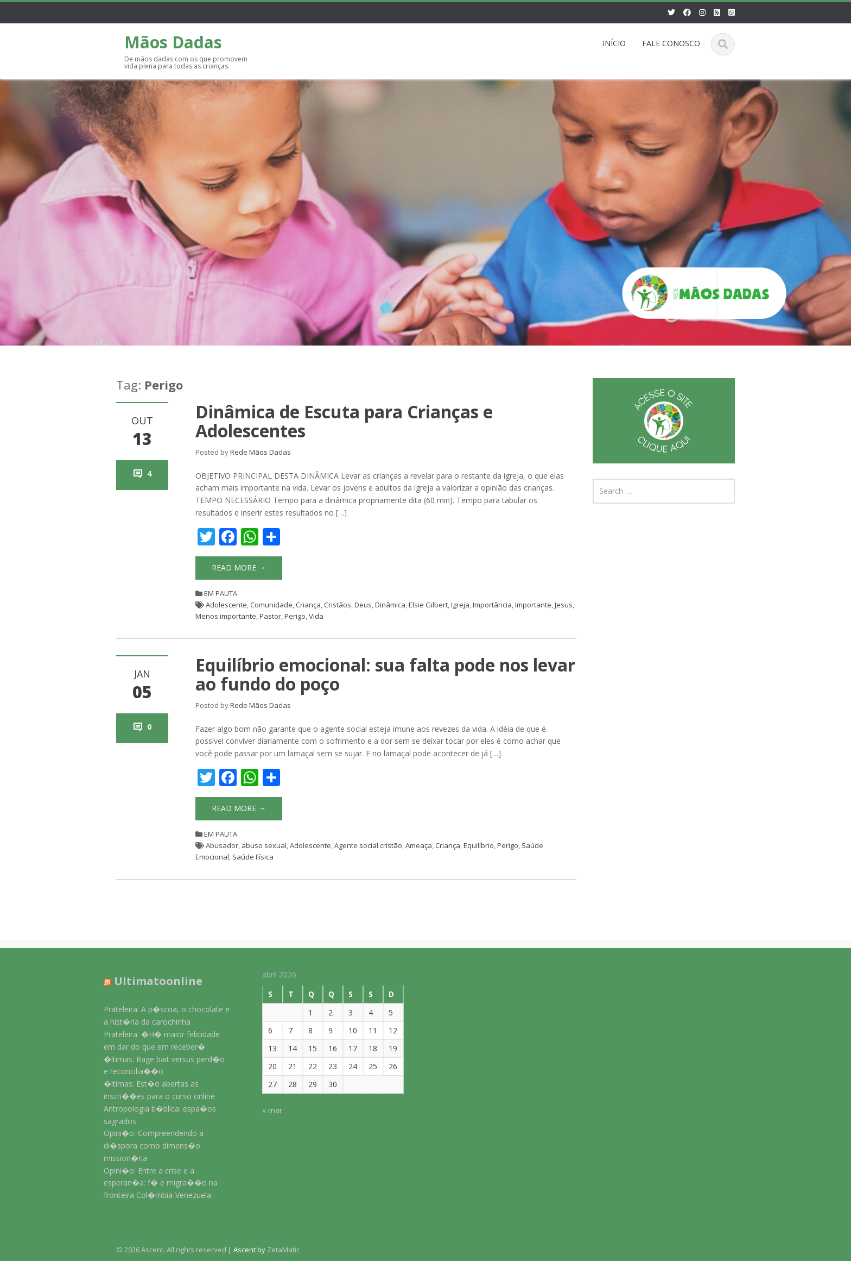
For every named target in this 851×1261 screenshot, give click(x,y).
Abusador (222, 845)
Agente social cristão (368, 845)
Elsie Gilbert (428, 605)
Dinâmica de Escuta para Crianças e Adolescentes (344, 421)
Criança (308, 605)
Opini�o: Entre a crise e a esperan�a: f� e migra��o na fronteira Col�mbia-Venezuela (155, 1183)
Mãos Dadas (173, 42)
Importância (492, 605)
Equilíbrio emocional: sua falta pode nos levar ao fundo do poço (385, 674)
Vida (316, 616)
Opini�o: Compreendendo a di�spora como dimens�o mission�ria (148, 1145)
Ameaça (418, 845)
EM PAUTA (220, 593)
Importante (533, 605)
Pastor (270, 616)
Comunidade (271, 605)
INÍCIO (614, 43)
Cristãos (337, 605)
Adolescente (226, 605)
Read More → (239, 567)
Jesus (564, 605)
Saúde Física (253, 857)
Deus (363, 605)
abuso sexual (264, 845)
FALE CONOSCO (671, 43)
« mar (267, 1110)
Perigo (295, 616)
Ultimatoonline (152, 981)
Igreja (460, 605)
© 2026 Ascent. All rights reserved (171, 1249)
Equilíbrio (478, 845)
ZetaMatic (283, 1249)
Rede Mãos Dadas (260, 452)
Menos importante (225, 616)
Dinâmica (390, 605)
